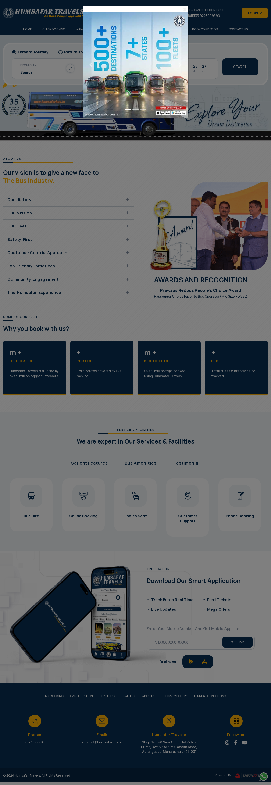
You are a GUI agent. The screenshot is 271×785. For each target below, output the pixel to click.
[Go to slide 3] (143, 91)
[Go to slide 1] (128, 91)
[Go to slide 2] (135, 91)
